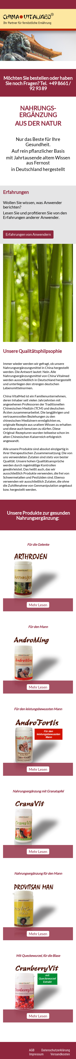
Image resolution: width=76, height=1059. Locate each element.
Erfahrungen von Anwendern (28, 234)
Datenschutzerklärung (55, 1050)
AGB (31, 1050)
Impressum (36, 1054)
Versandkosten (60, 1054)
